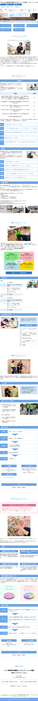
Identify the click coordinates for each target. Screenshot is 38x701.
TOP (1, 21)
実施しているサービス (23, 10)
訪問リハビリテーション (5, 29)
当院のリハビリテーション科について (13, 10)
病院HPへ (18, 4)
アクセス (34, 10)
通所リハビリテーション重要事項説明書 (19, 272)
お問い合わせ (11, 4)
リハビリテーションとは (5, 25)
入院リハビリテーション (19, 25)
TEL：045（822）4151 (9, 682)
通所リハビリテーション (32, 25)
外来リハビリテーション (19, 29)
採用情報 (29, 10)
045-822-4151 (9, 478)
